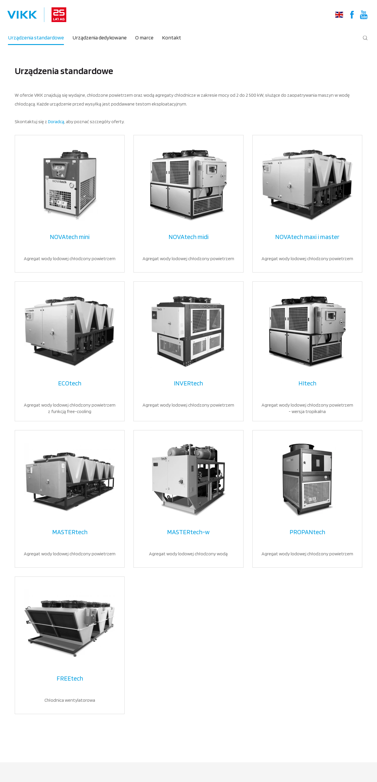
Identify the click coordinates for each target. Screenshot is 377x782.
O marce (144, 37)
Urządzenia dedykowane (99, 37)
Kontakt (171, 37)
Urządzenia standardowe (36, 37)
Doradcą (56, 121)
